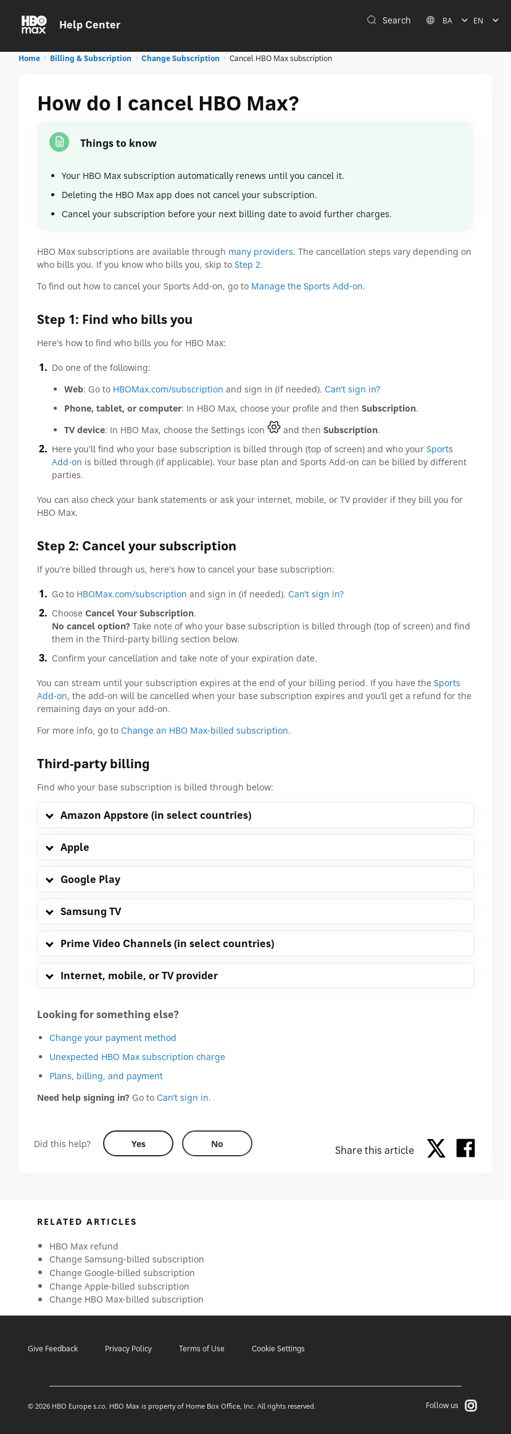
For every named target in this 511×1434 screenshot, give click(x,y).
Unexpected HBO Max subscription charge (137, 1057)
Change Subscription (180, 58)
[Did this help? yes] (138, 1143)
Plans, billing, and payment (106, 1076)
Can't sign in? (352, 389)
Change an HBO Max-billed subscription (204, 730)
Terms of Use (202, 1348)
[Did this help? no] (217, 1143)
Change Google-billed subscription (122, 1273)
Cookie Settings (278, 1348)
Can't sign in (183, 1097)
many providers (260, 251)
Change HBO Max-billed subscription (126, 1299)
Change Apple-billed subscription (119, 1286)
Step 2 (247, 264)
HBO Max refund (83, 1246)
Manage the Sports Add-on (307, 286)
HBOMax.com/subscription (168, 389)
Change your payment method (113, 1037)
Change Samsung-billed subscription (126, 1259)
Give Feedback (53, 1348)
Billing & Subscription (90, 58)
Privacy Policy (128, 1348)
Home (29, 58)
